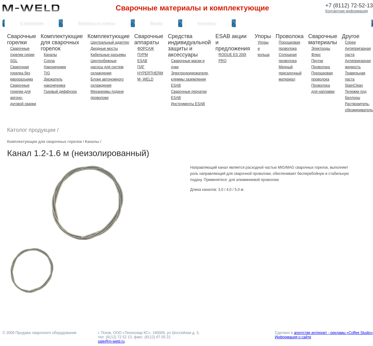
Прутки (317, 61)
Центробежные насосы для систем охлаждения (106, 67)
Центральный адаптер (109, 42)
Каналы (50, 55)
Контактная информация (346, 11)
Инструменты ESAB (188, 104)
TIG (47, 73)
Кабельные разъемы (108, 55)
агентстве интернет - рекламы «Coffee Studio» (333, 333)
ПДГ (140, 67)
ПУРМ (142, 55)
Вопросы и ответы (96, 23)
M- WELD (145, 79)
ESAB (142, 61)
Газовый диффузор (60, 91)
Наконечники (55, 67)
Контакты (207, 23)
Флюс (316, 55)
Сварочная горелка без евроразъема (21, 73)
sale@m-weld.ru (111, 341)
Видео (156, 23)
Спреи (350, 42)
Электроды (320, 48)
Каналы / (93, 142)
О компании (31, 23)
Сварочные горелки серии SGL (22, 54)
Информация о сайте (293, 337)
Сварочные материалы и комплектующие (192, 8)
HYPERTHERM (150, 73)
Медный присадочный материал (290, 73)
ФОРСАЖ (145, 48)
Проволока (320, 67)
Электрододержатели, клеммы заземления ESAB (190, 79)
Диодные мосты (104, 48)
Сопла (49, 61)
